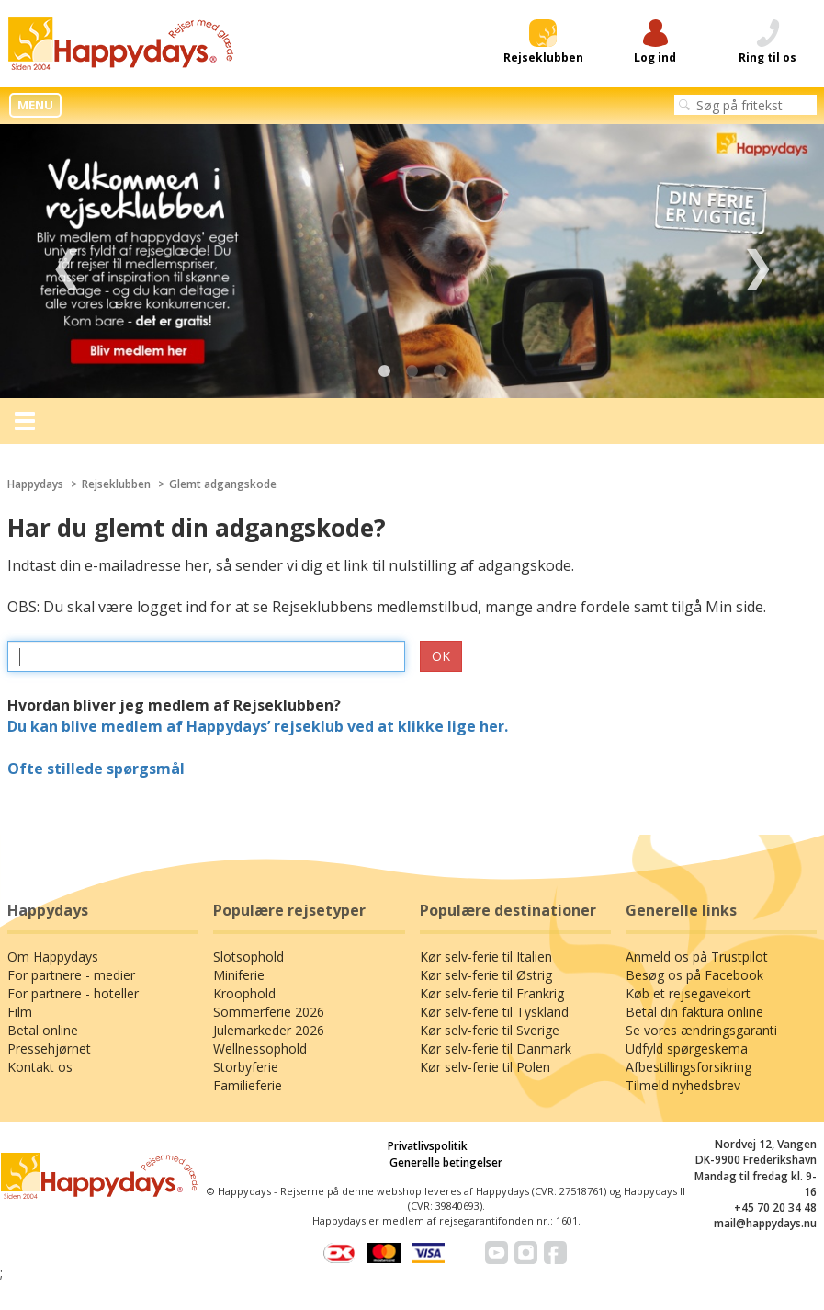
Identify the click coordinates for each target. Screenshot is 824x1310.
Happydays (35, 484)
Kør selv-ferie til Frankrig (492, 993)
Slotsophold (248, 956)
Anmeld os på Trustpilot (697, 956)
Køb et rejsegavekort (688, 993)
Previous (66, 261)
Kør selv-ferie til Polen (485, 1067)
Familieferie (247, 1085)
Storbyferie (245, 1067)
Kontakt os (40, 1067)
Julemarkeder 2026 (268, 1030)
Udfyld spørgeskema (687, 1048)
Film (19, 1011)
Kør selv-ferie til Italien (486, 956)
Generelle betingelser (445, 1162)
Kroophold (244, 993)
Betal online (42, 1030)
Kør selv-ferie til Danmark (495, 1048)
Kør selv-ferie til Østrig (486, 975)
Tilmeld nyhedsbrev (683, 1085)
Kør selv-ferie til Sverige (489, 1030)
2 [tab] (412, 371)
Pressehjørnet (49, 1048)
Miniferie (239, 975)
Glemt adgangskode (223, 484)
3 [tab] (440, 371)
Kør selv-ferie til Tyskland (494, 1011)
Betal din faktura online (694, 1011)
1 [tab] (385, 371)
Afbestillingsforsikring (688, 1067)
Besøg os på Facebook (694, 975)
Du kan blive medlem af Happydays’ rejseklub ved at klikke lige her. (257, 726)
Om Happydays (52, 956)
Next (757, 261)
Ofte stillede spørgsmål (96, 768)
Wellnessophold (260, 1048)
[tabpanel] (412, 261)
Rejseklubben (116, 484)
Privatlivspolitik (428, 1146)
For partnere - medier (71, 975)
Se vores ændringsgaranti (701, 1030)
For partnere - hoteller (73, 993)
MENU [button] (35, 105)
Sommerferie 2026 (268, 1011)
